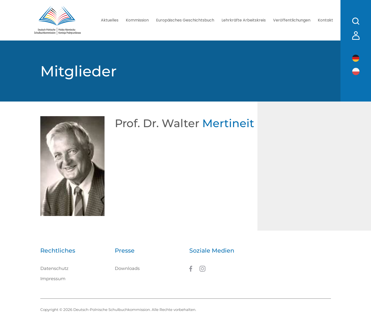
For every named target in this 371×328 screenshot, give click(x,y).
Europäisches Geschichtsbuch (185, 20)
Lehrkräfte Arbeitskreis (244, 20)
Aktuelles (109, 20)
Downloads (127, 268)
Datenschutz (54, 268)
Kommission (137, 20)
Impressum (52, 278)
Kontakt (325, 20)
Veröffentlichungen (291, 20)
